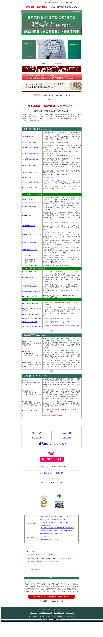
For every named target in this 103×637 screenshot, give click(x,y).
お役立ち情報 (72, 616)
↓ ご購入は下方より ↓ (51, 99)
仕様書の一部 (44, 63)
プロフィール (51, 478)
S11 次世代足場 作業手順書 (30, 303)
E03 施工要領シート (28, 391)
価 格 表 (36, 437)
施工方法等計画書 (48, 177)
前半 (61, 522)
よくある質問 (45, 473)
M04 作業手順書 (26, 362)
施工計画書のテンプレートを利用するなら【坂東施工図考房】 (51, 596)
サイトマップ (70, 613)
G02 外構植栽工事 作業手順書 (31, 291)
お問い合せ (66, 437)
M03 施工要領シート (28, 351)
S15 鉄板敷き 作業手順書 (29, 322)
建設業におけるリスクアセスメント (51, 539)
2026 (70, 2)
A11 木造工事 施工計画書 (29, 165)
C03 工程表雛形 (26, 215)
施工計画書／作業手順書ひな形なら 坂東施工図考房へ (43, 561)
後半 (67, 522)
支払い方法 (66, 433)
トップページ (40, 610)
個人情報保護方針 (59, 613)
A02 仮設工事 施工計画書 (29, 142)
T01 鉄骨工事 (26, 255)
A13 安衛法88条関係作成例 (29, 173)
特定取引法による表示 (45, 613)
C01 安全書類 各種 (28, 199)
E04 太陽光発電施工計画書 (29, 410)
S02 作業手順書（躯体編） (29, 277)
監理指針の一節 (59, 63)
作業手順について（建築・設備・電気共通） (53, 519)
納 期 (36, 433)
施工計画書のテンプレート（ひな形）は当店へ (41, 555)
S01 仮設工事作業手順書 (29, 271)
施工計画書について (46, 525)
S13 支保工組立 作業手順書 (30, 314)
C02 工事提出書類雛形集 (29, 206)
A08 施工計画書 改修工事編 (30, 159)
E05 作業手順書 (26, 401)
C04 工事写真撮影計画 (28, 226)
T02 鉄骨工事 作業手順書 (29, 265)
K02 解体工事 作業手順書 (29, 296)
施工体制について (46, 536)
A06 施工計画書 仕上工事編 (30, 153)
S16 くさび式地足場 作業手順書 (31, 326)
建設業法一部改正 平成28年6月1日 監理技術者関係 (56, 530)
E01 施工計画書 (26, 381)
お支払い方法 (56, 610)
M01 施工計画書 (26, 341)
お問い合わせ (33, 613)
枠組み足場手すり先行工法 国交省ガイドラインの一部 (56, 516)
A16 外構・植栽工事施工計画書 (31, 182)
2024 (66, 2)
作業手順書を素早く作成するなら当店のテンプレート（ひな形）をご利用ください (51, 558)
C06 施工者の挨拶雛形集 (29, 242)
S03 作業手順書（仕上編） (29, 286)
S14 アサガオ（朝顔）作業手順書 (31, 318)
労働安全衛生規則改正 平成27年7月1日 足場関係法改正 (57, 528)
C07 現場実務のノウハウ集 (29, 250)
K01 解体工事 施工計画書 (29, 187)
